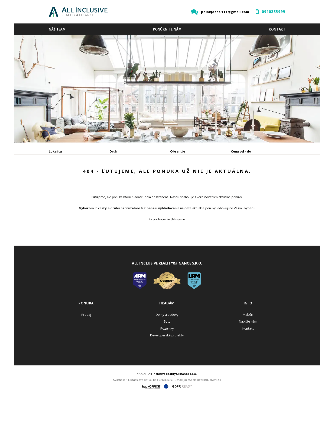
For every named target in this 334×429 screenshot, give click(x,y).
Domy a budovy (167, 347)
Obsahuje (177, 151)
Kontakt (277, 29)
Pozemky (167, 361)
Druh (113, 151)
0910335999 (273, 11)
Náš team (57, 29)
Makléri (248, 347)
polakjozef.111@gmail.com (225, 12)
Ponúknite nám (167, 29)
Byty (167, 354)
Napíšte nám (248, 354)
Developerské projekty (167, 367)
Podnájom (138, 173)
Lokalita (55, 151)
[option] (167, 89)
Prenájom (88, 173)
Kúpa (112, 173)
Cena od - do (241, 151)
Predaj (62, 173)
